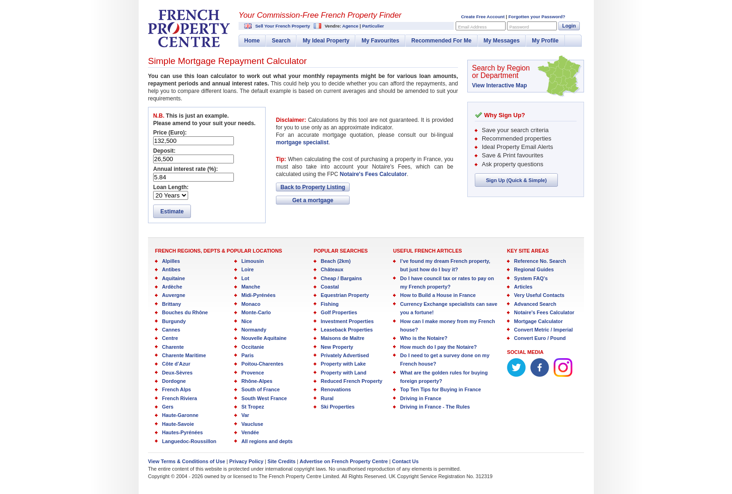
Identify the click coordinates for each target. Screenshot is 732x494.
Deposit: (164, 151)
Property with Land (343, 372)
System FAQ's (531, 278)
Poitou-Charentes (262, 364)
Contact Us (405, 461)
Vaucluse (252, 424)
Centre (170, 338)
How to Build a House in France (438, 295)
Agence (350, 25)
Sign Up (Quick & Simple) (516, 180)
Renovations (336, 389)
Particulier (373, 25)
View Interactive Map (499, 85)
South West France (264, 398)
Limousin (252, 261)
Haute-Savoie (178, 424)
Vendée (250, 432)
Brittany (171, 304)
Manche (250, 286)
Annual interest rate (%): (185, 169)
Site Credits (281, 461)
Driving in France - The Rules (435, 406)
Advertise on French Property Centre (344, 461)
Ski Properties (338, 406)
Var (245, 415)
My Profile (545, 40)
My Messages (502, 40)
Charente (173, 347)
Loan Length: (171, 187)
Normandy (253, 329)
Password (519, 26)
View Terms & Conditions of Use (186, 461)
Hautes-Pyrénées (182, 432)
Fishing (329, 304)
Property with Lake (343, 364)
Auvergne (173, 295)
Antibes (171, 269)
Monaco (250, 304)
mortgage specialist (302, 142)
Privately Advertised (345, 355)
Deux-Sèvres (177, 372)
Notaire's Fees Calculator (373, 174)
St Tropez (252, 406)
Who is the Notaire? (423, 338)
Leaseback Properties (347, 329)
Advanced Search (535, 304)
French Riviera (179, 398)
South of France (260, 389)
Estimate (171, 211)
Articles (523, 286)
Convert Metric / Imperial (543, 329)
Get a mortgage (312, 200)
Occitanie (252, 347)
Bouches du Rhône (185, 312)
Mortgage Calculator (538, 321)
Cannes (171, 329)
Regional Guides (534, 269)
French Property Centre (189, 28)
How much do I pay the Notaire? (438, 347)
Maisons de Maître (343, 338)
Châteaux (332, 269)
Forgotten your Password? (536, 16)
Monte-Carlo (256, 312)
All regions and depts (267, 441)
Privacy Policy (246, 461)
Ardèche (172, 286)
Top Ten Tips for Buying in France (440, 389)
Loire (247, 269)
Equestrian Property (345, 295)
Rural (327, 398)
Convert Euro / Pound (540, 338)
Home (252, 40)
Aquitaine (173, 278)
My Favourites (380, 40)
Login (569, 25)
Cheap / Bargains (341, 278)
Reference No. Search (540, 261)
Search (281, 40)
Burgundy (174, 321)
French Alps (176, 389)
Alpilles (171, 261)
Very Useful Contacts (539, 295)
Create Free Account (482, 16)
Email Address (472, 26)
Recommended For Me (441, 40)
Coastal (330, 286)
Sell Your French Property (282, 25)
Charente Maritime (184, 355)
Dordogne (174, 381)
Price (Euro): (170, 132)
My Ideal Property (326, 40)
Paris (247, 355)
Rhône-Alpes (257, 381)
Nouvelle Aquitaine (264, 338)
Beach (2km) (336, 261)
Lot (245, 278)
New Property (337, 347)
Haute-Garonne (180, 415)
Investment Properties (347, 321)
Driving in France (420, 398)
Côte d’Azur (176, 364)
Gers (168, 406)
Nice (246, 321)
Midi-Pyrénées (258, 295)
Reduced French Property (351, 381)
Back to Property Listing (313, 187)
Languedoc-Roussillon (189, 441)
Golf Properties (339, 312)
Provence (252, 372)
